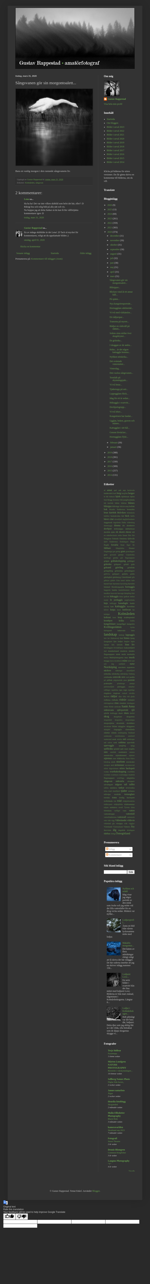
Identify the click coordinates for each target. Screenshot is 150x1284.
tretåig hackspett (127, 797)
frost (122, 545)
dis (123, 525)
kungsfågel (121, 624)
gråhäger (131, 561)
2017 (110, 461)
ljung (132, 638)
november (115, 240)
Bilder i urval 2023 (115, 127)
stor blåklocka (119, 758)
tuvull (120, 807)
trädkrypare (108, 804)
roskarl (124, 693)
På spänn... (115, 299)
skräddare (131, 723)
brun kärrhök (110, 512)
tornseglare (129, 794)
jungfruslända (129, 600)
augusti (114, 253)
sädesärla (120, 781)
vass (124, 810)
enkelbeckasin (111, 535)
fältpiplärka (120, 548)
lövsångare (108, 648)
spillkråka (108, 748)
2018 (110, 457)
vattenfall (130, 813)
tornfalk (117, 794)
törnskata (108, 810)
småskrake (108, 736)
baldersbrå (108, 493)
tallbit (132, 784)
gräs (133, 564)
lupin (133, 641)
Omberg (132, 674)
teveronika (130, 788)
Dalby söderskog (128, 522)
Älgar (110, 1093)
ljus (115, 641)
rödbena (107, 700)
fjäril (106, 542)
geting (118, 551)
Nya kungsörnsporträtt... (121, 303)
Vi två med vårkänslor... (121, 312)
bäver (106, 519)
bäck (127, 516)
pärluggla (121, 686)
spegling (122, 745)
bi (104, 497)
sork (115, 742)
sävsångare (108, 784)
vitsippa (119, 823)
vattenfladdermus (110, 817)
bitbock (112, 497)
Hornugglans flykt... (119, 436)
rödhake (115, 700)
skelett (132, 713)
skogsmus (130, 716)
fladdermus (113, 542)
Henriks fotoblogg (117, 1101)
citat (112, 519)
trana (114, 797)
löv (133, 644)
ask (119, 490)
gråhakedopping (118, 561)
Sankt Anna (128, 706)
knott (119, 610)
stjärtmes (108, 758)
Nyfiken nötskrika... (119, 356)
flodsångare (124, 542)
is (111, 599)
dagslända (117, 522)
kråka (121, 620)
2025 (110, 209)
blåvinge (115, 506)
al (104, 490)
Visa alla (132, 1171)
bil (107, 496)
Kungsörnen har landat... (121, 416)
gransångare (130, 551)
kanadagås (123, 603)
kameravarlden (115, 1127)
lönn (127, 644)
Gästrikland (126, 577)
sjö (133, 709)
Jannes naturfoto (116, 1090)
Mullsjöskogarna (116, 657)
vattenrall (121, 817)
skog (106, 716)
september (115, 249)
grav (106, 554)
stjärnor (132, 755)
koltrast (107, 617)
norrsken (122, 667)
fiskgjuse (107, 538)
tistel (110, 791)
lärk (113, 645)
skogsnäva (118, 720)
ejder (113, 532)
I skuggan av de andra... (121, 345)
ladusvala (121, 630)
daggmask (108, 522)
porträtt (131, 680)
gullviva (107, 574)
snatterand (107, 739)
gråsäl (126, 564)
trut (115, 801)
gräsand (107, 567)
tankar (121, 787)
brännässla (131, 513)
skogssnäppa (130, 720)
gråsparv (117, 564)
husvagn (121, 593)
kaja (106, 603)
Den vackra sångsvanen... (121, 373)
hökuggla (114, 596)
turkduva (113, 807)
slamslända (130, 729)
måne (124, 660)
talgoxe (118, 784)
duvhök (107, 532)
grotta (115, 558)
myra (112, 661)
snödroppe (131, 739)
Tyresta (127, 807)
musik (132, 657)
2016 (110, 466)
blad (105, 500)
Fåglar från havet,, (116, 1082)
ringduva (107, 693)
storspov (107, 765)
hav (110, 583)
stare (126, 749)
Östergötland (123, 833)
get (114, 551)
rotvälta (132, 693)
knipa (112, 609)
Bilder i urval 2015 (115, 158)
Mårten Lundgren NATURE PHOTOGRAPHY (117, 1064)
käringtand (108, 630)
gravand (113, 555)
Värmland (108, 826)
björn (132, 496)
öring (113, 833)
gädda (132, 574)
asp (124, 490)
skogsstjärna (109, 723)
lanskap (121, 635)
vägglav (132, 823)
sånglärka (131, 778)
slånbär (107, 732)
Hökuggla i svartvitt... (120, 402)
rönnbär (123, 703)
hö (105, 596)
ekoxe (128, 532)
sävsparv (131, 781)
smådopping (122, 733)
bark (114, 493)
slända (114, 732)
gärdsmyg (117, 577)
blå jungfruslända (127, 500)
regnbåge (131, 690)
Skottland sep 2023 (116, 1130)
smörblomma (120, 736)
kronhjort (108, 620)
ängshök (121, 830)
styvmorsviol (130, 765)
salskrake (117, 707)
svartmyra (114, 775)
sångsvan (39, 182)
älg (114, 829)
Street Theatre (114, 1141)
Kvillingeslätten (113, 626)
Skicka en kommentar (30, 246)
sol (105, 742)
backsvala (131, 490)
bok (105, 509)
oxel (127, 677)
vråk (125, 823)
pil (105, 680)
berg (119, 493)
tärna (133, 807)
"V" (109, 1164)
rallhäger (107, 690)
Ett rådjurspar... (117, 317)
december (115, 235)
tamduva (113, 788)
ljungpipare (108, 641)
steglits (132, 749)
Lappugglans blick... (119, 393)
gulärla (125, 574)
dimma (117, 525)
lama (133, 630)
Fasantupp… (113, 1053)
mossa (106, 657)
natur (132, 663)
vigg (113, 820)
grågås (106, 561)
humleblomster (124, 590)
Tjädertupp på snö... (119, 389)
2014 (110, 475)
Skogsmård (113, 1104)
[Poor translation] (22, 1216)
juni (112, 262)
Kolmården (30, 182)
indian (132, 596)
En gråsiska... (116, 340)
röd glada (131, 696)
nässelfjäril (131, 671)
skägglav (121, 726)
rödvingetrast (109, 703)
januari (113, 447)
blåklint (124, 503)
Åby (133, 826)
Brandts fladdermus (117, 509)
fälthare (107, 548)
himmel (107, 587)
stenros (132, 752)
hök (107, 596)
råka (120, 696)
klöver (106, 610)
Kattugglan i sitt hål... (120, 427)
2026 (110, 205)
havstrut (116, 583)
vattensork (131, 817)
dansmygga (108, 525)
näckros (107, 670)
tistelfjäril (116, 791)
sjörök (106, 713)
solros (110, 742)
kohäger (107, 614)
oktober (114, 244)
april (112, 271)
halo (133, 580)
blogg (110, 500)
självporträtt (122, 710)
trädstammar (129, 804)
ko (133, 610)
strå (112, 765)
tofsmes (131, 791)
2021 (110, 227)
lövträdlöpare (118, 648)
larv (105, 638)
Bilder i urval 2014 (115, 162)
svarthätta (131, 772)
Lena (26, 199)
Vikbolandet (121, 820)
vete (105, 820)
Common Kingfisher (117, 1152)
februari (114, 442)
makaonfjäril (129, 648)
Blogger (96, 1191)
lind (121, 638)
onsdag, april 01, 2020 (34, 240)
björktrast (125, 496)
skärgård (107, 729)
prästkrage (121, 683)
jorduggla (118, 600)
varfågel (117, 811)
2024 (110, 214)
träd (119, 800)
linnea (126, 638)
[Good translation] (9, 1216)
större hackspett (127, 768)
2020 (110, 232)
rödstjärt (131, 700)
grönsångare (129, 571)
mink (118, 654)
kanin (132, 603)
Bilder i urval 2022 (115, 130)
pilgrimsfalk (117, 680)
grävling (119, 567)
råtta (124, 696)
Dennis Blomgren (116, 1149)
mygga (106, 661)
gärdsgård (108, 577)
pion (125, 680)
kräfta (132, 621)
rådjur (114, 696)
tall (125, 784)
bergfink (125, 493)
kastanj (106, 606)
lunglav (127, 641)
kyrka (132, 627)
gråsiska (107, 564)
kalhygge (113, 603)
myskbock (118, 661)
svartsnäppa (123, 775)
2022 (110, 223)
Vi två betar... (116, 384)
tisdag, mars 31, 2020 (34, 217)
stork (113, 762)
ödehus (107, 833)
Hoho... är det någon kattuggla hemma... (120, 351)
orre (123, 677)
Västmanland (118, 827)
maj (112, 267)
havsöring (124, 584)
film (129, 535)
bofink (132, 506)
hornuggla (130, 587)
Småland (131, 733)
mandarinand (113, 651)
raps (120, 690)
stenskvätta (108, 755)
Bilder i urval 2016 (115, 154)
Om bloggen (112, 123)
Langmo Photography (118, 1160)
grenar (121, 554)
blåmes (131, 503)
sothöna (122, 742)
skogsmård (108, 720)
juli (112, 258)
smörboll (131, 736)
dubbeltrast (130, 529)
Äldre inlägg (85, 253)
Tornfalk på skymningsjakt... (119, 379)
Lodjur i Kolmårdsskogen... (128, 1011)
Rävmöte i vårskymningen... (120, 1071)
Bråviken (121, 512)
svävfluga (120, 778)
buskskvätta (115, 516)
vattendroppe (109, 814)
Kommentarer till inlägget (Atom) (46, 258)
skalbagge (113, 713)
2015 (110, 470)
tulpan (106, 807)
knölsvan (126, 609)
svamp (106, 772)
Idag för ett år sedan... (120, 398)
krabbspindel (129, 617)
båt (122, 516)
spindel (117, 749)
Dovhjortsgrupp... (118, 407)
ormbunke (108, 677)
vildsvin (131, 820)
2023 (110, 218)
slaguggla (118, 729)
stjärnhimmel (121, 755)
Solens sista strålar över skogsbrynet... (121, 334)
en (105, 535)
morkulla (131, 654)
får (133, 545)
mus (126, 657)
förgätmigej (108, 551)
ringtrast (116, 693)
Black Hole (113, 1119)
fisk (133, 535)
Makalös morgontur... (128, 944)
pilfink (109, 680)
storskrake (130, 762)
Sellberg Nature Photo (119, 1079)
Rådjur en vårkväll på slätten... (120, 327)
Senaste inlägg (23, 253)
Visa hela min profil (113, 104)
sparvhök (131, 742)
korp (120, 617)
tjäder (124, 790)
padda (132, 677)
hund (133, 590)
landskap (110, 634)
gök (133, 577)
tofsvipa (107, 794)
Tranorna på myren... (119, 321)
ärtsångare (131, 830)
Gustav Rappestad (33, 228)
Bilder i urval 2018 (115, 146)
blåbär (117, 503)
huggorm (107, 590)
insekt (106, 600)
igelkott (126, 596)
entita (120, 535)
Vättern (126, 826)
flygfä (106, 545)
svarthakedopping (118, 771)
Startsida (55, 253)
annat (109, 490)
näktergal (118, 671)
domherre (131, 525)
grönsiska (119, 571)
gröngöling (108, 571)
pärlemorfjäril (109, 687)
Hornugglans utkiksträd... (121, 308)
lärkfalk (119, 645)
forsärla (114, 544)
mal (105, 651)
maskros (123, 651)
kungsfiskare (110, 624)
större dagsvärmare (111, 768)
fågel (128, 545)
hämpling (127, 593)
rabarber (131, 687)
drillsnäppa (118, 529)
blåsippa (108, 506)
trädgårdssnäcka (129, 801)
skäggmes (130, 726)
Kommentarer (114, 855)
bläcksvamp (124, 506)
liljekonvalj (115, 638)
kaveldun (131, 606)
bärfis (132, 516)
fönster (132, 548)
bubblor (107, 516)
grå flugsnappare (127, 558)
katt (112, 606)
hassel (106, 583)
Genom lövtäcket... (118, 432)
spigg (133, 746)
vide (109, 820)
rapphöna (114, 690)
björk (118, 496)
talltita (106, 788)
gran (123, 551)
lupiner (106, 645)
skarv (120, 713)
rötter (106, 706)
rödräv (123, 699)
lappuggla (130, 634)
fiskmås (115, 538)
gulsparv (115, 574)
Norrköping (110, 667)
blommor (116, 500)
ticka (106, 791)
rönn (116, 703)
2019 (110, 452)
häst (133, 593)
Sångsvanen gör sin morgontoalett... (119, 281)
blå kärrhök (108, 503)
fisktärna (123, 538)
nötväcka (124, 674)
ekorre (122, 532)
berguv (131, 493)
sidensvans (109, 710)
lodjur (120, 641)
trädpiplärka (118, 804)
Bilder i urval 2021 (115, 134)
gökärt (112, 580)
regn (125, 690)
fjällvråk (131, 538)
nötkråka (107, 674)
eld (133, 532)
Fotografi (112, 1138)
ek (117, 532)
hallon (128, 580)
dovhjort (108, 528)
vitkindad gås (109, 823)
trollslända (108, 801)
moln (124, 654)
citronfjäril (118, 519)
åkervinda (107, 830)
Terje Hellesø (114, 1050)
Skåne (114, 726)
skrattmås (120, 723)
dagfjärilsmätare (129, 519)
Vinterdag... (115, 368)
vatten (132, 810)
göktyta (106, 580)
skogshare (118, 716)
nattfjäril (122, 664)
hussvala (114, 593)
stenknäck (122, 752)
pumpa (132, 683)
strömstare (119, 765)
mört (129, 661)
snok (114, 739)
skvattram (107, 726)
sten (106, 752)
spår (122, 749)
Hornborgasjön (118, 587)
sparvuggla (109, 745)
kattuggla (120, 606)
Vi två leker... (116, 411)
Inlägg (110, 849)
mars (112, 276)
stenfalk (113, 752)
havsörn (131, 583)
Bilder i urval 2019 (115, 142)
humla (114, 590)
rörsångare (131, 703)
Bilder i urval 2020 (115, 138)
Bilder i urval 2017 (115, 150)
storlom (120, 761)
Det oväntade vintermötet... (117, 362)
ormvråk (117, 677)
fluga (132, 541)
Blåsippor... (115, 287)
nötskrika (116, 674)
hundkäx (107, 593)
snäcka (119, 739)
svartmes (107, 775)
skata (126, 713)
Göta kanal (120, 580)
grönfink (131, 567)
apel (115, 490)
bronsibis (131, 509)
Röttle (111, 707)
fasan (125, 535)
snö (124, 739)
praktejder (108, 683)
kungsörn (131, 624)
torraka (107, 797)
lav (109, 638)
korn (114, 617)
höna (121, 596)
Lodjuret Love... (126, 975)
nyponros (131, 667)
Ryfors (106, 696)
